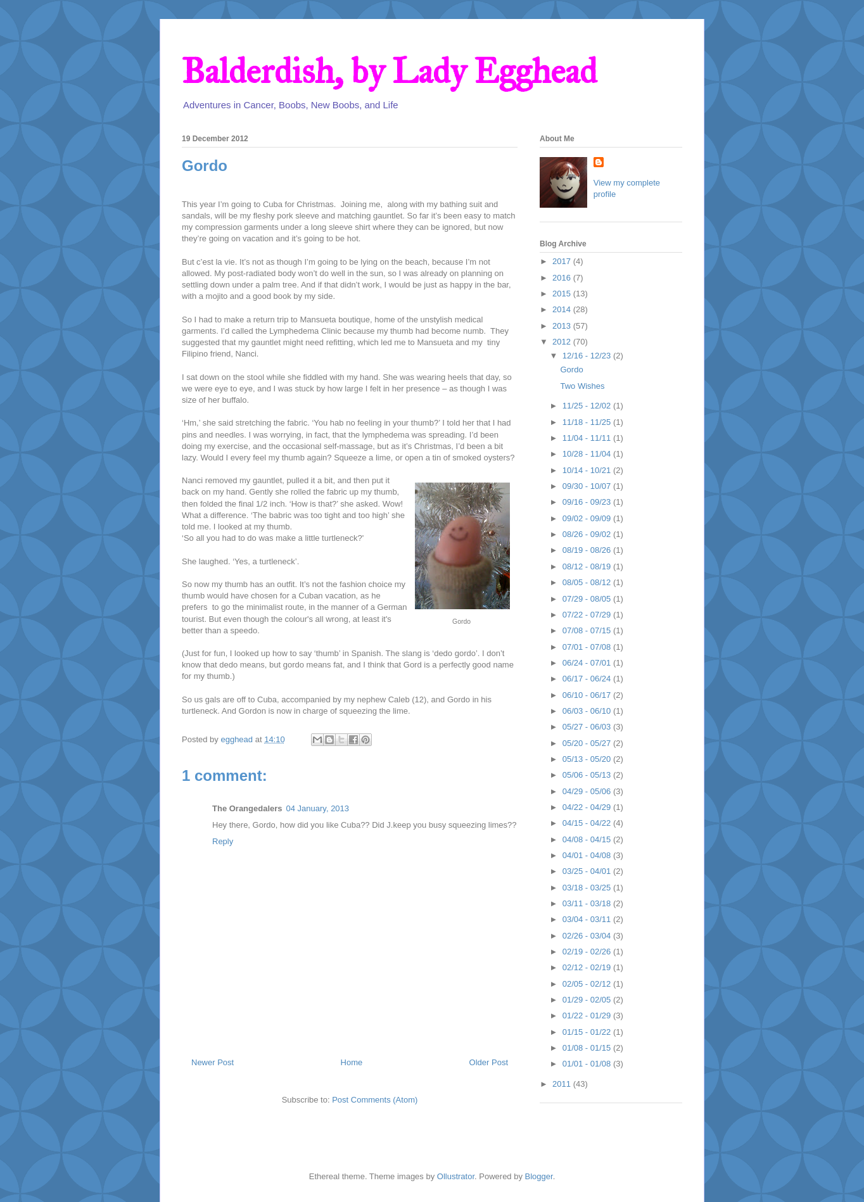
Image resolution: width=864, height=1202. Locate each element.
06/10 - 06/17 (587, 695)
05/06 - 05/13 (587, 775)
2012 (562, 341)
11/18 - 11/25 (587, 422)
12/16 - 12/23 (587, 355)
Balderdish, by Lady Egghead (389, 71)
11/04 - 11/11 (587, 438)
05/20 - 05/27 (587, 743)
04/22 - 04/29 (587, 807)
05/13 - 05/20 (587, 759)
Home (352, 1062)
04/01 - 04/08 (587, 855)
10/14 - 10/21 (587, 470)
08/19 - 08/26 (587, 550)
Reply (222, 841)
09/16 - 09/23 (587, 502)
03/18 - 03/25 (587, 887)
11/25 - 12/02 (587, 405)
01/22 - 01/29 (587, 1015)
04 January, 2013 (318, 808)
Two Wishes (582, 386)
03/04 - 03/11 (587, 919)
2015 (562, 293)
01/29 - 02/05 (587, 999)
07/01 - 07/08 (587, 647)
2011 (562, 1084)
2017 (562, 261)
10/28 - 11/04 (587, 454)
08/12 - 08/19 (587, 566)
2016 (562, 277)
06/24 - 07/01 (587, 662)
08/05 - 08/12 (587, 582)
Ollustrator (455, 1176)
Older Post (488, 1062)
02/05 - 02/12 (587, 984)
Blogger (539, 1176)
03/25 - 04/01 (587, 871)
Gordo (571, 369)
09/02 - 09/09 (587, 518)
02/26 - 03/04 (587, 935)
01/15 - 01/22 (587, 1032)
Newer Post (212, 1062)
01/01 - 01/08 (587, 1063)
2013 (562, 326)
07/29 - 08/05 (587, 599)
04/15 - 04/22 (587, 823)
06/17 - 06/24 (587, 678)
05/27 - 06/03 (587, 726)
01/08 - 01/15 (587, 1048)
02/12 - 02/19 (587, 967)
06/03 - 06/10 (587, 711)
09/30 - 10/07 (587, 486)
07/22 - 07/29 (587, 614)
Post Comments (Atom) (374, 1099)
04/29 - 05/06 (587, 791)
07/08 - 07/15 (587, 630)
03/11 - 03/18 (587, 903)
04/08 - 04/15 (587, 839)
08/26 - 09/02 (587, 534)
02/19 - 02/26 (587, 951)
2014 (562, 309)
